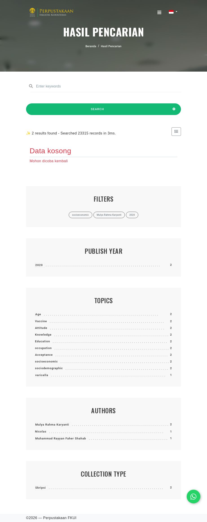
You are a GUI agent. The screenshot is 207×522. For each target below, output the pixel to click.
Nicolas (40, 431)
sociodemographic (49, 368)
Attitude (41, 328)
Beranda (91, 46)
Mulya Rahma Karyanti (52, 424)
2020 (39, 265)
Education (42, 341)
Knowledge (43, 334)
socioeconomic (46, 361)
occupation (43, 348)
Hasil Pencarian (111, 46)
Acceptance (44, 354)
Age (38, 314)
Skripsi (40, 487)
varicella (41, 375)
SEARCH (97, 111)
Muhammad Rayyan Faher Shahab (60, 438)
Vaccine (41, 321)
